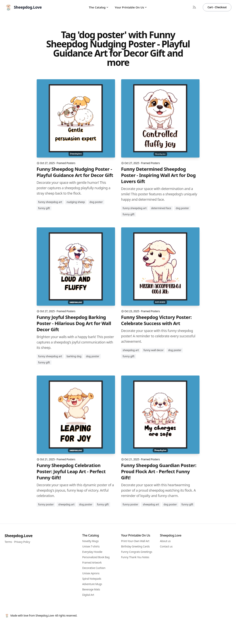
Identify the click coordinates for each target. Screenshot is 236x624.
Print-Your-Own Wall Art (135, 541)
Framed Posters (66, 163)
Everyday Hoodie (92, 552)
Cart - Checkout (217, 7)
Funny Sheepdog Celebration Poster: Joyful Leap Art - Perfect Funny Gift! (71, 471)
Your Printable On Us (131, 7)
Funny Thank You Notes (135, 557)
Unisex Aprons (90, 573)
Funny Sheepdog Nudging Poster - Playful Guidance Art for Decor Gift (75, 172)
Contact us (166, 546)
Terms (8, 542)
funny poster (46, 504)
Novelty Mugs (90, 541)
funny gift (44, 208)
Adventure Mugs (92, 584)
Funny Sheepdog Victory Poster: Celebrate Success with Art (156, 320)
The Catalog (99, 7)
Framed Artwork (92, 562)
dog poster (96, 202)
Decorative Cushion (93, 568)
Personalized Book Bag (95, 557)
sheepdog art (131, 350)
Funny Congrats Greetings (136, 552)
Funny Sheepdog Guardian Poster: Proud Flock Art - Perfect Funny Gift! (158, 471)
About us (165, 541)
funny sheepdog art (50, 202)
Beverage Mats (91, 589)
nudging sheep (76, 202)
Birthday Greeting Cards (135, 546)
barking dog (74, 356)
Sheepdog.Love (18, 535)
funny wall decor (153, 350)
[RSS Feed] (194, 7)
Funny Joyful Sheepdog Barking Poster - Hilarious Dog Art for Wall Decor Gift (74, 323)
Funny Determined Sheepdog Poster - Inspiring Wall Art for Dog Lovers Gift (158, 175)
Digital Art (88, 595)
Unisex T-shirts (90, 546)
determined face (161, 208)
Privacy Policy (22, 542)
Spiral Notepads (91, 578)
